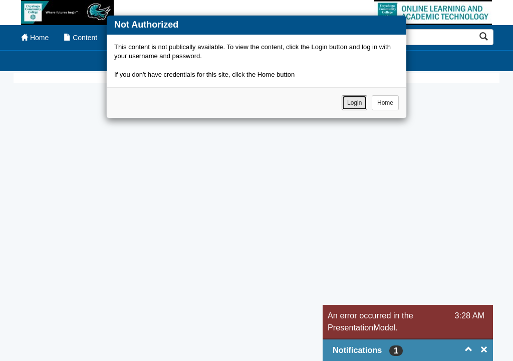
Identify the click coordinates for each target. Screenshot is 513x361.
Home (385, 102)
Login (354, 102)
